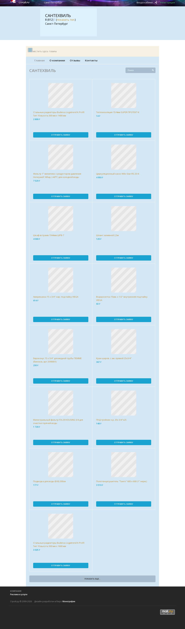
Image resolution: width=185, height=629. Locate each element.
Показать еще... (92, 578)
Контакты (91, 60)
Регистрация (167, 2)
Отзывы (75, 60)
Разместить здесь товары (43, 51)
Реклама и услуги (18, 594)
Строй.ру (24, 2)
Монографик (68, 601)
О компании (57, 60)
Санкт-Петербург (53, 2)
